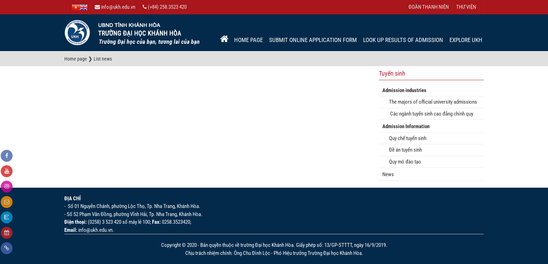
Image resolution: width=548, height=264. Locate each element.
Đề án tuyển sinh (404, 150)
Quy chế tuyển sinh (406, 138)
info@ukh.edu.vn (115, 7)
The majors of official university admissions (431, 102)
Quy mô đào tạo (403, 162)
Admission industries (404, 90)
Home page (248, 39)
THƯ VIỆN (466, 7)
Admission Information (406, 126)
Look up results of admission (403, 39)
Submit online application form (313, 39)
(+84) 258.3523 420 (165, 7)
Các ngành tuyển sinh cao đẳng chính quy (429, 114)
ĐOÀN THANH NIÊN (429, 7)
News (388, 174)
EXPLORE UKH (465, 39)
